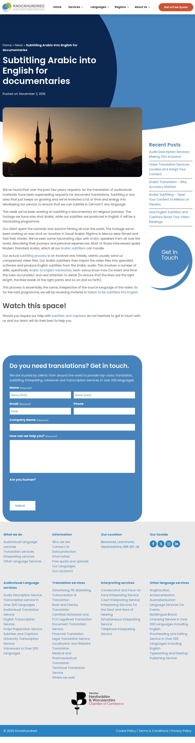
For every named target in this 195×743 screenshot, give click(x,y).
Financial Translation (68, 640)
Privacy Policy (181, 737)
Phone (79, 410)
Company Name (29, 426)
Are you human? (23, 486)
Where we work (63, 684)
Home (7, 51)
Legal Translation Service (71, 645)
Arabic (95, 245)
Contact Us (60, 553)
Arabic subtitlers (73, 254)
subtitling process (33, 262)
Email (20, 410)
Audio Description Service (22, 601)
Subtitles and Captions (20, 640)
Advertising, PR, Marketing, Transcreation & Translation (71, 601)
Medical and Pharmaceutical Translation (64, 664)
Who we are (61, 548)
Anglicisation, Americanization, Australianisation (162, 601)
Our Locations (62, 577)
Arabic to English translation (50, 276)
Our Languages (63, 572)
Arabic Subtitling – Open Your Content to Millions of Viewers (169, 205)
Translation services (18, 558)
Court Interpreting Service (120, 606)
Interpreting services (19, 562)
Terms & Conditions (153, 737)
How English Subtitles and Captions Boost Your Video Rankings (169, 223)
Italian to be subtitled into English (113, 298)
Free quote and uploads (70, 567)
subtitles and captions (69, 322)
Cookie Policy (126, 737)
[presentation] (36, 496)
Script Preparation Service (22, 635)
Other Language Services (22, 567)
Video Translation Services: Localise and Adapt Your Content (169, 175)
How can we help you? (33, 442)
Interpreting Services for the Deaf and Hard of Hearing (119, 616)
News (19, 51)
